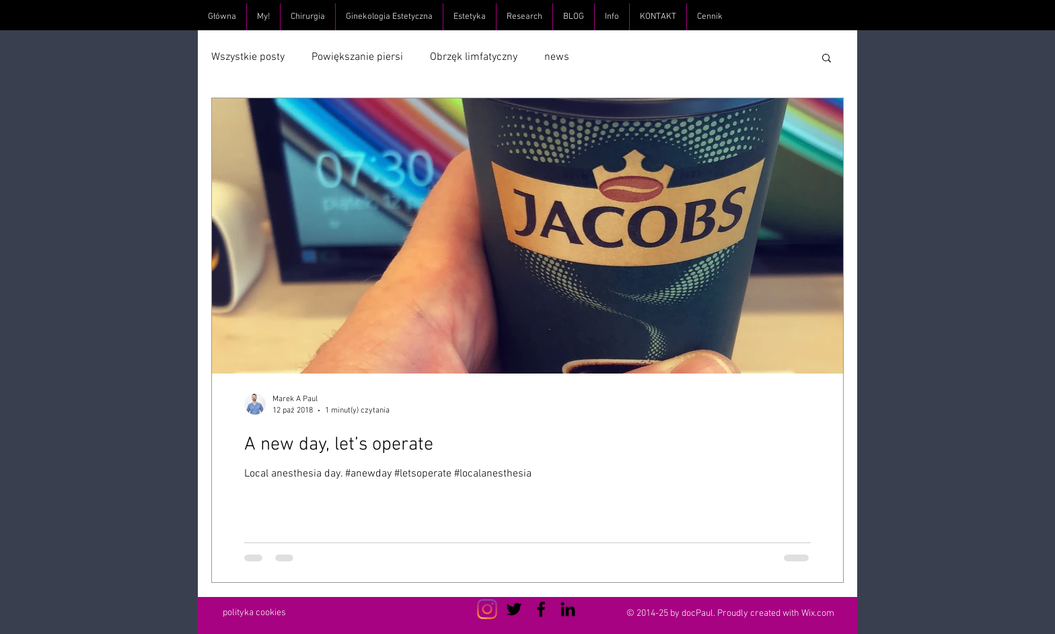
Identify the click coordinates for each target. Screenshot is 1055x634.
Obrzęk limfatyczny (473, 57)
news (556, 57)
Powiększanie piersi (357, 57)
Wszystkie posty (248, 57)
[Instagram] (487, 609)
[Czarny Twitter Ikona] (514, 609)
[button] (826, 59)
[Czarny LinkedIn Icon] (568, 609)
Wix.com (817, 613)
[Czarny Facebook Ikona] (541, 609)
